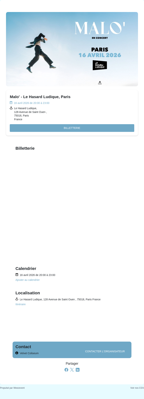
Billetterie (72, 127)
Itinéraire (20, 304)
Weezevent (19, 388)
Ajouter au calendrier (27, 279)
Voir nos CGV (137, 388)
